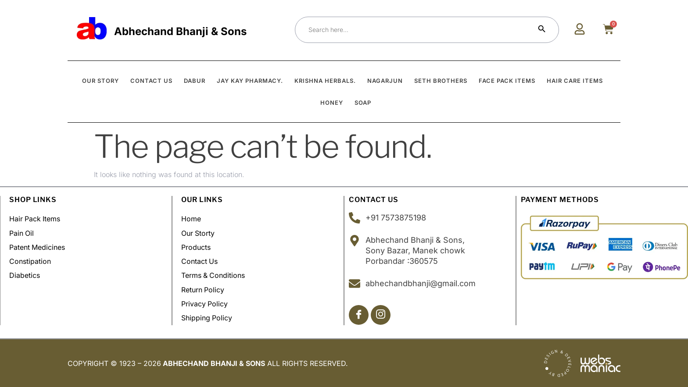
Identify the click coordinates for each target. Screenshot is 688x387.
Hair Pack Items (35, 219)
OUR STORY (100, 80)
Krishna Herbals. (325, 80)
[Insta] (381, 315)
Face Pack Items (507, 80)
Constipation (30, 261)
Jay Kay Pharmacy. (250, 80)
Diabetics (24, 275)
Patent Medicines (37, 247)
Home (191, 219)
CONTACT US (151, 80)
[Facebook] (359, 315)
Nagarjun (385, 80)
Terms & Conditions (213, 275)
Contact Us (199, 261)
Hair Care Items (575, 80)
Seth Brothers (440, 80)
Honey (331, 102)
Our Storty (198, 233)
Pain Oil (21, 233)
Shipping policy (207, 317)
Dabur (194, 80)
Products (196, 247)
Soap (363, 102)
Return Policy (203, 289)
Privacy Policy (204, 303)
